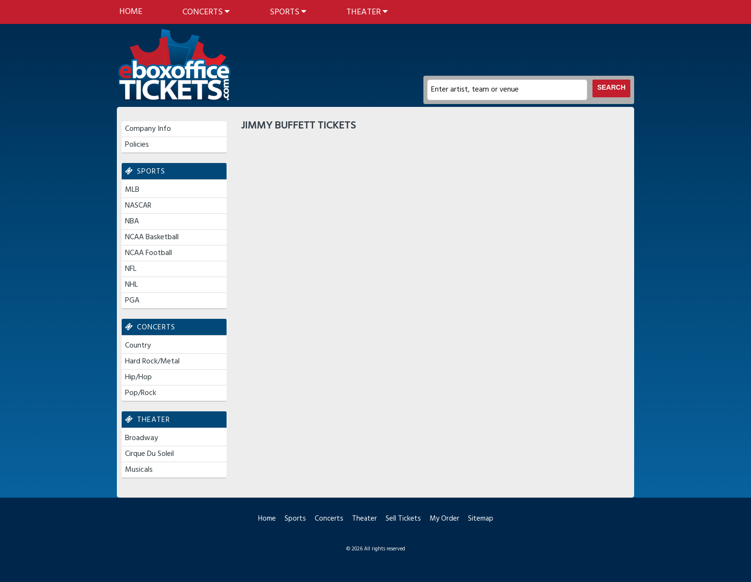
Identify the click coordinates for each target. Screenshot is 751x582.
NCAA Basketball (152, 237)
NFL (131, 269)
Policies (137, 145)
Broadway (141, 438)
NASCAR (138, 205)
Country (138, 345)
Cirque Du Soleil (149, 454)
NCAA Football (148, 253)
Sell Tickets (403, 518)
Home (130, 12)
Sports (288, 12)
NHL (131, 285)
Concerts (205, 12)
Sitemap (480, 518)
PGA (132, 300)
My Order (444, 518)
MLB (132, 190)
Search (611, 87)
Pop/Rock (140, 393)
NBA (132, 221)
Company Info (148, 129)
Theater (366, 12)
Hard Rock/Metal (152, 361)
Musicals (139, 470)
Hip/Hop (138, 377)
